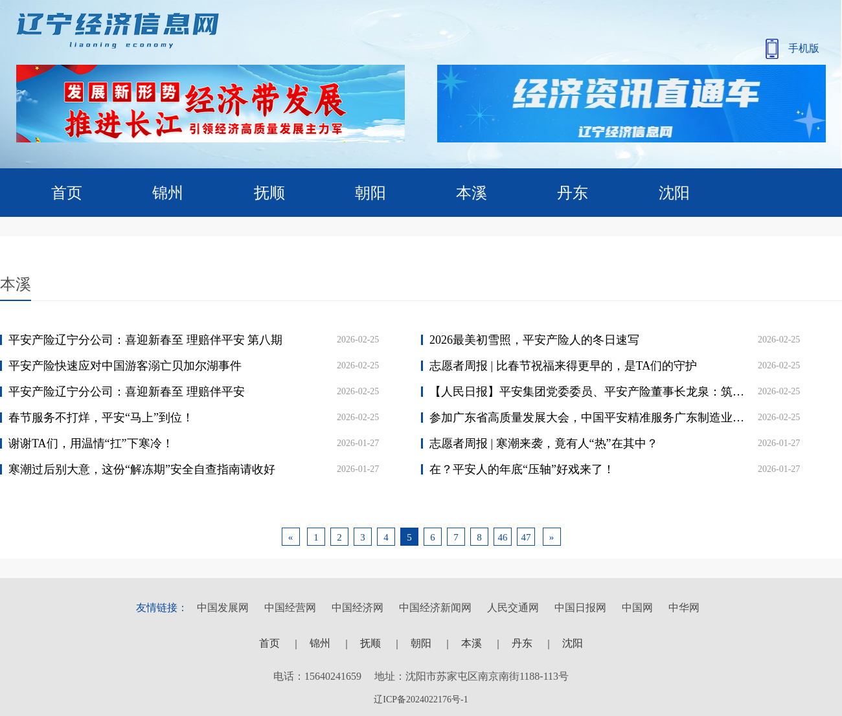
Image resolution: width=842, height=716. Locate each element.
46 (503, 537)
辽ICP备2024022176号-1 (421, 699)
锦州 (167, 192)
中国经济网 (357, 607)
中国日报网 (580, 607)
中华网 (684, 607)
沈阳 (674, 192)
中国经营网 (290, 607)
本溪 (471, 192)
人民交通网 (513, 607)
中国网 (637, 607)
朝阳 (370, 192)
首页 (66, 192)
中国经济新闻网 (435, 607)
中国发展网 (223, 607)
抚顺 (269, 192)
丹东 (572, 192)
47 (526, 537)
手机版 (792, 49)
